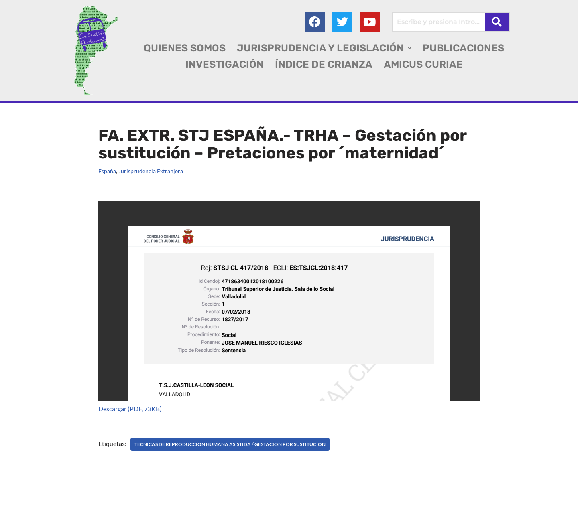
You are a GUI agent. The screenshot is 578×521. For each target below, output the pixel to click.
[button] (324, 48)
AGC (20, 511)
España (107, 171)
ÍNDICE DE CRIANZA (323, 64)
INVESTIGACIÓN (224, 64)
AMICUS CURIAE (423, 64)
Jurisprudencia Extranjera (150, 171)
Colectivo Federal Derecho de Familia (69, 501)
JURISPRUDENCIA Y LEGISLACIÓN (324, 48)
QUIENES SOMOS (185, 48)
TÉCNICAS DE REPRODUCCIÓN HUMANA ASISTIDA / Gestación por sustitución (230, 444)
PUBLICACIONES (463, 48)
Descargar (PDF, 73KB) (130, 408)
